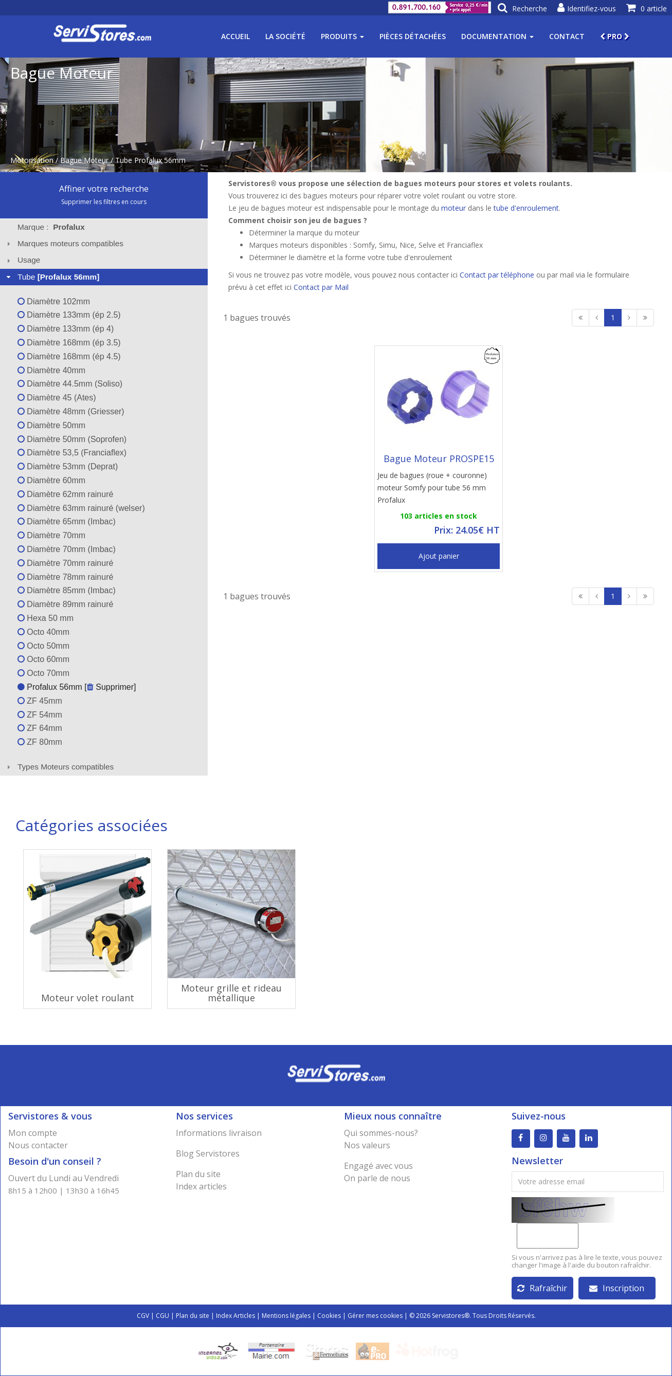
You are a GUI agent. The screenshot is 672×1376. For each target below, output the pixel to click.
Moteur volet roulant (87, 998)
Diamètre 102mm (53, 301)
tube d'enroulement (526, 208)
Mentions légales (286, 1315)
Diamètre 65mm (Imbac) (66, 521)
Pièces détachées (412, 36)
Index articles (201, 1186)
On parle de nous (377, 1178)
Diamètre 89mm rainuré (65, 604)
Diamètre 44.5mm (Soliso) (69, 383)
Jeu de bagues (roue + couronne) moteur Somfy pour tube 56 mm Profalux (432, 487)
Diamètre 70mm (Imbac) (66, 549)
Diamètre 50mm (51, 425)
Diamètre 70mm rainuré (65, 563)
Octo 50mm (43, 645)
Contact (567, 36)
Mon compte (32, 1133)
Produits (342, 36)
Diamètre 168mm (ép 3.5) (69, 342)
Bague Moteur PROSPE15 (439, 458)
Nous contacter (38, 1145)
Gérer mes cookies (375, 1315)
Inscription (616, 1288)
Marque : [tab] (51, 227)
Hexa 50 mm (45, 618)
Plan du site (198, 1174)
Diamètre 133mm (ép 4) (65, 328)
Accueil (235, 36)
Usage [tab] (22, 259)
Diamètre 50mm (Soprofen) (71, 439)
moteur (453, 208)
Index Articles (235, 1315)
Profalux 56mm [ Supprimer (75, 687)
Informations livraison (219, 1133)
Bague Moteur (84, 160)
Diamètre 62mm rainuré (65, 494)
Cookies (329, 1315)
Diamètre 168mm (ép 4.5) (69, 356)
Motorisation (31, 160)
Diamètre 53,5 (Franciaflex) (71, 452)
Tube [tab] (52, 276)
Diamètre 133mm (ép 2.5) (69, 314)
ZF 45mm (39, 700)
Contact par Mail (321, 287)
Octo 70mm (43, 673)
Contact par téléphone (497, 275)
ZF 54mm (39, 714)
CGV (143, 1315)
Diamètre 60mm (51, 480)
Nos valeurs (367, 1145)
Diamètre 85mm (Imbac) (66, 590)
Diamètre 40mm (51, 370)
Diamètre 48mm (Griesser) (70, 411)
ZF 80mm (39, 742)
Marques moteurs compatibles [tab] (63, 243)
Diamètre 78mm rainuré (65, 577)
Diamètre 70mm (51, 535)
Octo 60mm (43, 659)
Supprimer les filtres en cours (104, 201)
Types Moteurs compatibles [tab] (59, 766)
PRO (614, 36)
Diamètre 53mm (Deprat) (67, 466)
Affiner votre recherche (104, 188)
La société (285, 36)
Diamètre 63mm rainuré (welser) (81, 508)
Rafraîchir (542, 1288)
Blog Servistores (208, 1153)
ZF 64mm (39, 728)
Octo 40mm (43, 632)
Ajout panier (439, 556)
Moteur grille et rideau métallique (231, 993)
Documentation (497, 36)
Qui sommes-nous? (381, 1133)
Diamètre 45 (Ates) (56, 397)
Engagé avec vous (378, 1165)
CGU (162, 1315)
